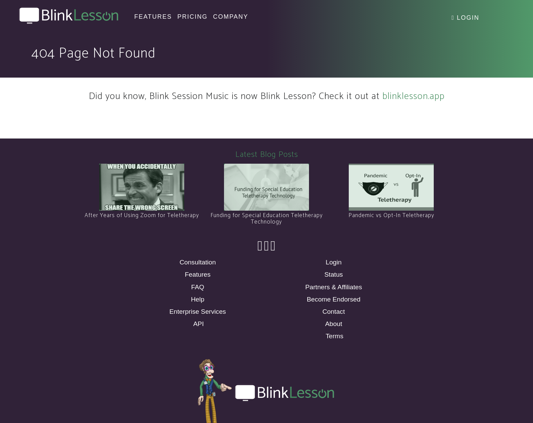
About (333, 323)
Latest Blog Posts (266, 154)
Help (197, 299)
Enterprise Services (197, 311)
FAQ (197, 287)
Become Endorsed (334, 299)
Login (465, 17)
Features (198, 274)
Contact (333, 311)
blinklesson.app (413, 96)
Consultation (197, 262)
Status (333, 274)
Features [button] (153, 16)
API (198, 323)
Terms (334, 336)
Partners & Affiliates (333, 287)
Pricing (192, 16)
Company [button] (230, 16)
